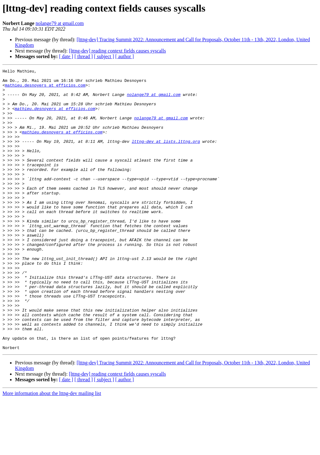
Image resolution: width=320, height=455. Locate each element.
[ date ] (66, 56)
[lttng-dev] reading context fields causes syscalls (117, 50)
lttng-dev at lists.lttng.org (166, 156)
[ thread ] (83, 56)
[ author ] (124, 56)
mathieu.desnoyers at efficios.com (45, 89)
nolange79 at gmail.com (60, 23)
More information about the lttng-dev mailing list (51, 449)
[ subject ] (104, 56)
